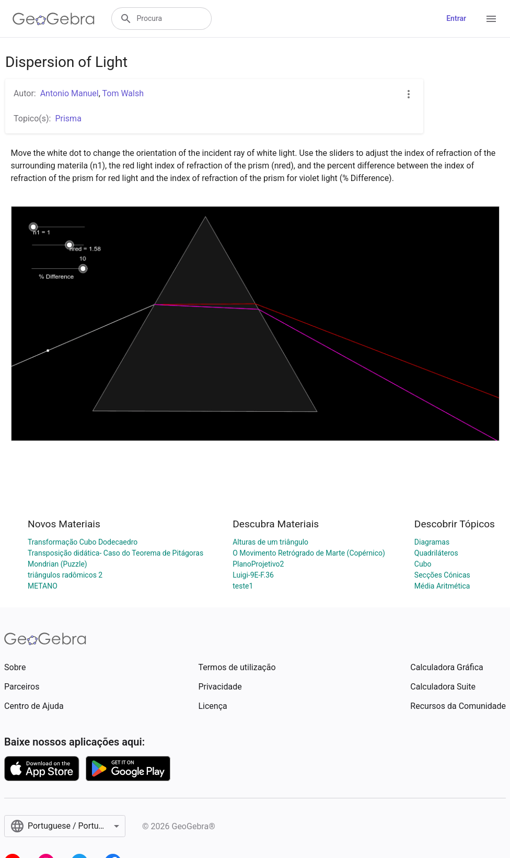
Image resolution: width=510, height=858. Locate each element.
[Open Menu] (491, 19)
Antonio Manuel (69, 93)
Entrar (456, 18)
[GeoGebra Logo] (54, 19)
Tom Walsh (123, 93)
